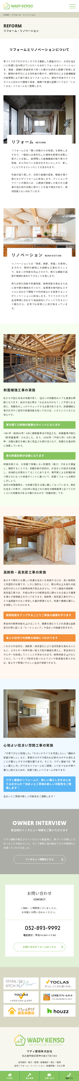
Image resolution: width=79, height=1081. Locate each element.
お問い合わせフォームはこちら (39, 947)
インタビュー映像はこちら (39, 859)
